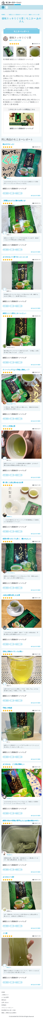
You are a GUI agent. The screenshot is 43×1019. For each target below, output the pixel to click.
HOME (3, 992)
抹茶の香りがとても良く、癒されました (17, 539)
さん (9, 178)
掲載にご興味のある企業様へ (9, 1012)
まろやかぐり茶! (8, 877)
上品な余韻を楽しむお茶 (11, 595)
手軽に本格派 (7, 708)
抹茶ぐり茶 (19, 193)
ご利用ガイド (5, 995)
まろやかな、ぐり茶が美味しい (14, 764)
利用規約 (3, 1005)
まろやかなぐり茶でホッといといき (15, 257)
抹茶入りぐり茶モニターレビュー (14, 313)
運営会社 (3, 1000)
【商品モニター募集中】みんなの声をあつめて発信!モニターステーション (11, 2)
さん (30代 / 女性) (15, 40)
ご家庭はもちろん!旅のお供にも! (14, 201)
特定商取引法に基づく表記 (8, 1010)
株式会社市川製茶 (35, 195)
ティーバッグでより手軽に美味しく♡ (16, 370)
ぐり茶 (12, 193)
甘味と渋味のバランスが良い (13, 651)
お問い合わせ (5, 1002)
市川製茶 (6, 193)
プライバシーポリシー (7, 1007)
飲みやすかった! (8, 144)
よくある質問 (5, 997)
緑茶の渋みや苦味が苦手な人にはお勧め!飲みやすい (21, 821)
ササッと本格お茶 (9, 426)
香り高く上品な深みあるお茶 (13, 482)
